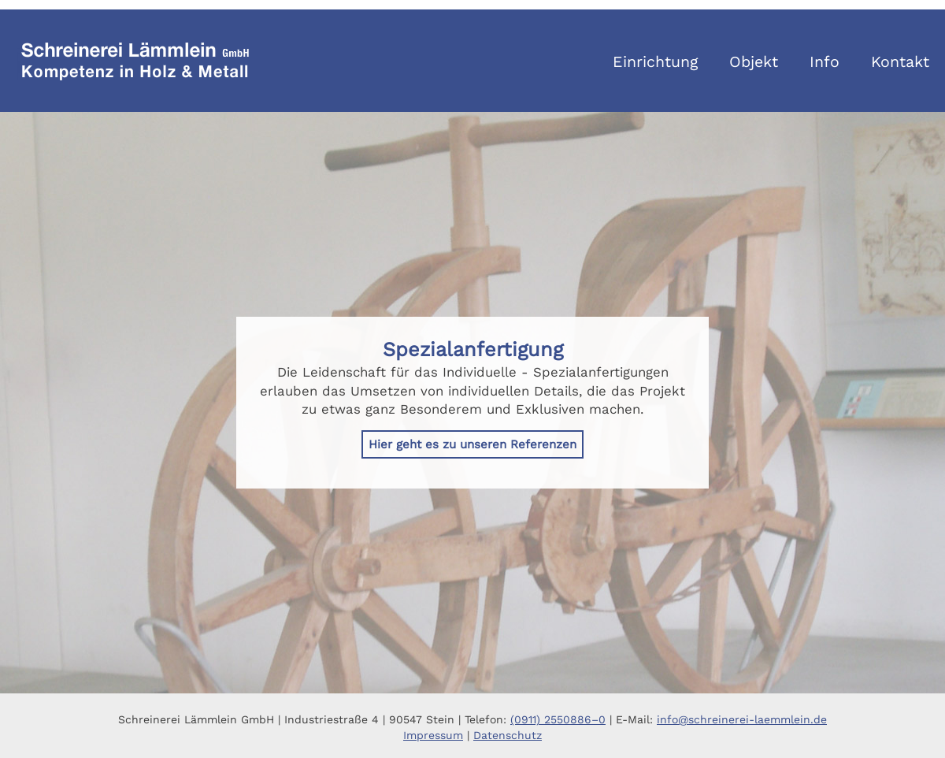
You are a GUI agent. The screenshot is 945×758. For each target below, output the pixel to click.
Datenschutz (507, 735)
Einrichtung (655, 62)
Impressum (433, 735)
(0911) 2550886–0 (558, 719)
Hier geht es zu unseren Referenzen (472, 444)
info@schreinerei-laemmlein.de (742, 719)
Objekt (753, 62)
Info (824, 62)
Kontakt (900, 62)
